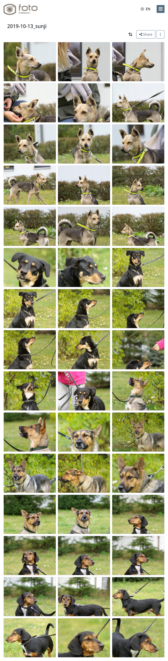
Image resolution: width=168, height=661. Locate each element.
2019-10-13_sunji (27, 26)
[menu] (160, 9)
